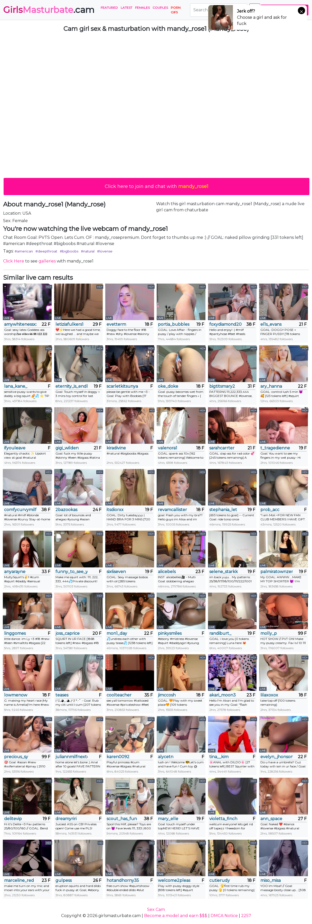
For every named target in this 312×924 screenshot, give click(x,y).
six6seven (116, 571)
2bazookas (66, 509)
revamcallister (172, 509)
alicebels (167, 571)
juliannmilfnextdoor (71, 756)
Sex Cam (156, 909)
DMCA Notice (224, 915)
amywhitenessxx (20, 324)
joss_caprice (67, 633)
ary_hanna (271, 386)
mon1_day (117, 633)
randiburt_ (220, 633)
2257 (246, 915)
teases (61, 695)
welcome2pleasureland (174, 880)
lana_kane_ (15, 386)
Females (142, 8)
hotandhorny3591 (123, 880)
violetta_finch (223, 818)
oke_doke (168, 386)
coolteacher (119, 695)
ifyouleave (14, 448)
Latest (126, 8)
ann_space (271, 818)
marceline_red (19, 880)
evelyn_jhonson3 (276, 756)
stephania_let (223, 509)
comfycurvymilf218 (20, 509)
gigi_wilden (67, 448)
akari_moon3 (222, 695)
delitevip (13, 818)
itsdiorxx (115, 509)
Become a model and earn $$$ (175, 915)
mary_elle (168, 818)
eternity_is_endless (71, 386)
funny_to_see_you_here (71, 571)
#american (24, 251)
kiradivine (116, 448)
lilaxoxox (269, 695)
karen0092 (118, 756)
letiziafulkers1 (69, 324)
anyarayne (14, 571)
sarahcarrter (221, 448)
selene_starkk (223, 571)
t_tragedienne (275, 448)
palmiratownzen (276, 571)
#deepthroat (46, 251)
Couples (160, 8)
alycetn (165, 756)
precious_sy (16, 756)
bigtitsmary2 (222, 386)
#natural (87, 251)
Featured (109, 8)
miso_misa (270, 880)
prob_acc (269, 509)
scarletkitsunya (122, 386)
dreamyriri (66, 818)
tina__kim (219, 756)
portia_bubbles (173, 324)
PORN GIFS (176, 10)
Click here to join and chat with (156, 186)
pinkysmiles (170, 633)
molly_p (268, 633)
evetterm (116, 324)
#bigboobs (69, 251)
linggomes (15, 633)
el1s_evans (270, 324)
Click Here (13, 261)
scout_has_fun (122, 818)
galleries (47, 261)
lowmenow (15, 695)
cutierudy (219, 880)
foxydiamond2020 (225, 324)
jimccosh (167, 695)
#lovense (104, 251)
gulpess (63, 880)
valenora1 (167, 448)
